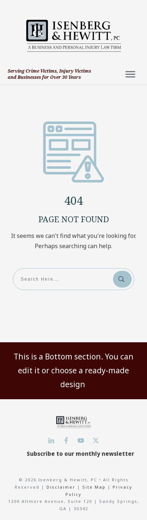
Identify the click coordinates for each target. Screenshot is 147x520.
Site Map (94, 487)
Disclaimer (61, 487)
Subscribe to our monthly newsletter (80, 453)
